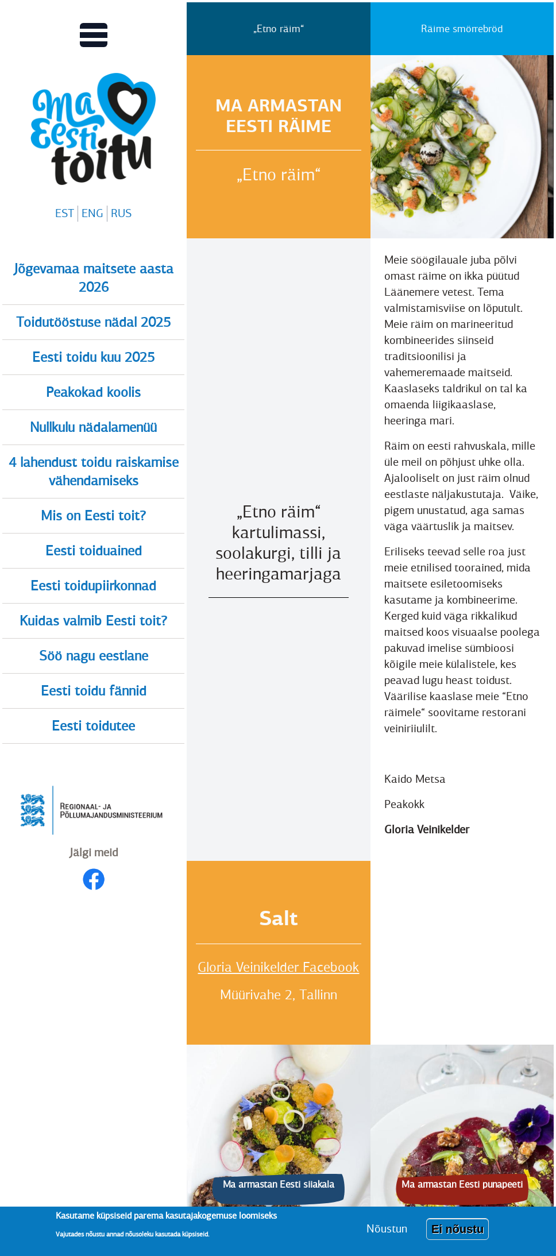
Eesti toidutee (93, 726)
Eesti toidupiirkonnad (93, 585)
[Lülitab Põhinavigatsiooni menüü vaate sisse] (93, 35)
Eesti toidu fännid (93, 691)
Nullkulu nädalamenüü (93, 427)
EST (64, 213)
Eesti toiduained (93, 550)
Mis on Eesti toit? (93, 515)
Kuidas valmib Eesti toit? (93, 620)
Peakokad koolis (93, 392)
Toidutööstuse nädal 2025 (93, 322)
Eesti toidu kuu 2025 (93, 357)
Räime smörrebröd (462, 28)
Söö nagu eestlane (93, 655)
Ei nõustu (457, 1229)
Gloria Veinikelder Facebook (278, 967)
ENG (92, 213)
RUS (121, 213)
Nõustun (386, 1229)
